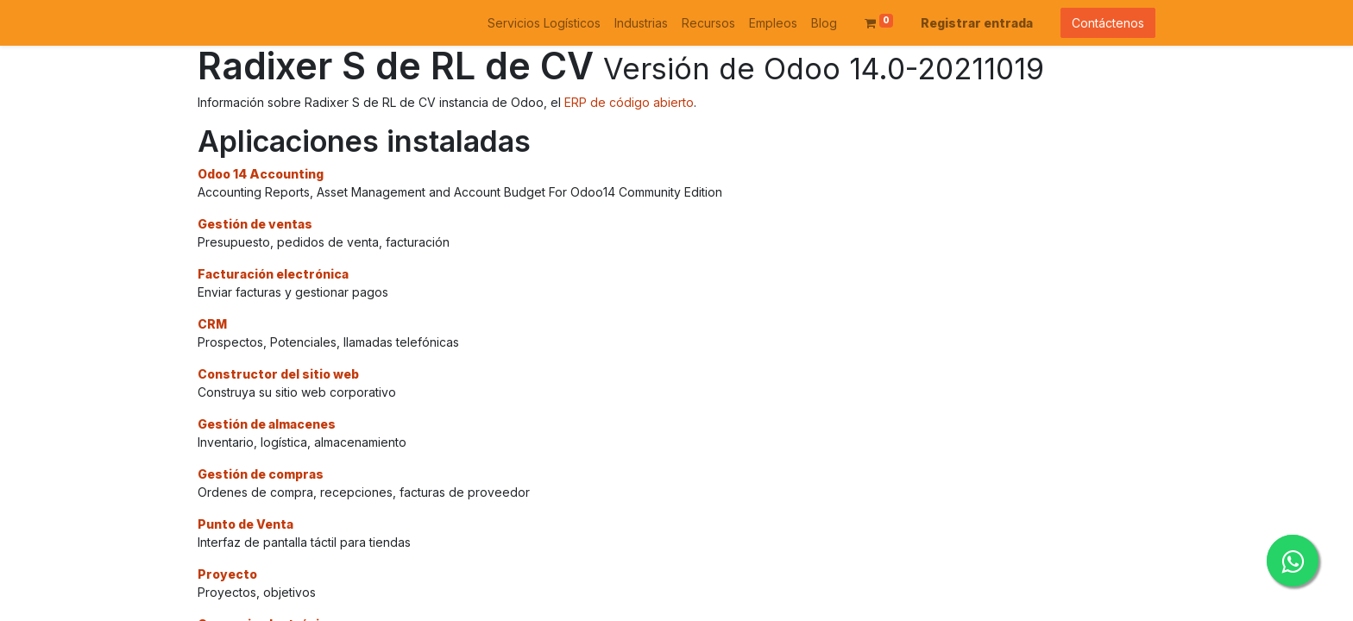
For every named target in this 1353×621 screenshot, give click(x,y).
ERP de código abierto (629, 102)
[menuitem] (544, 23)
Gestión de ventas (255, 223)
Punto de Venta (245, 524)
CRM (212, 324)
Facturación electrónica (273, 274)
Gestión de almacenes (267, 424)
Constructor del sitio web (278, 374)
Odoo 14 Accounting (261, 173)
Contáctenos (1108, 23)
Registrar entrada (977, 23)
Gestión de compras (261, 474)
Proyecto (227, 574)
